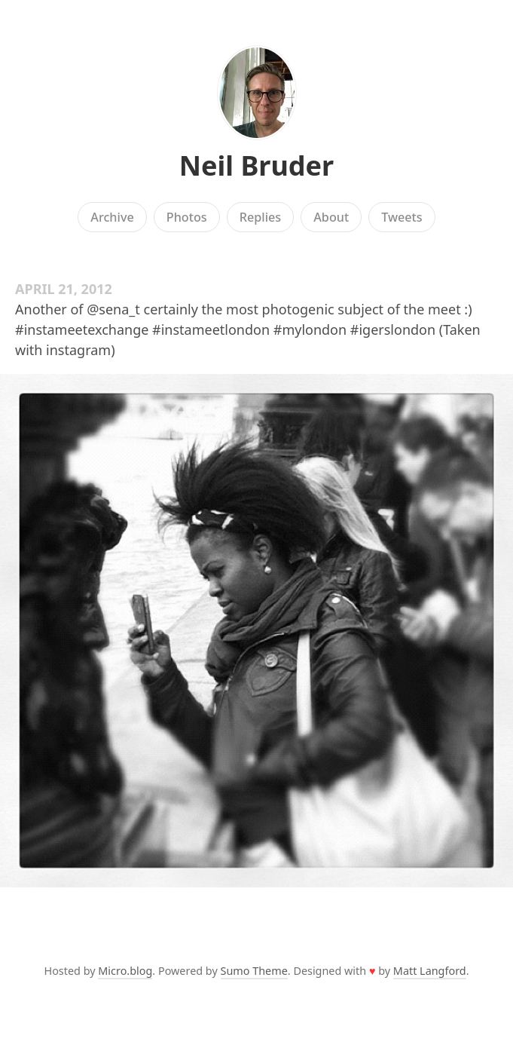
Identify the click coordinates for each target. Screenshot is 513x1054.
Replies (260, 217)
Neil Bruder (256, 165)
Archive (111, 217)
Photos (186, 217)
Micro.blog (125, 971)
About (331, 217)
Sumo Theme (254, 971)
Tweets (402, 217)
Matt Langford (429, 971)
